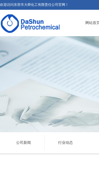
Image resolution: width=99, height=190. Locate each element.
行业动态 (65, 143)
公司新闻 (23, 143)
